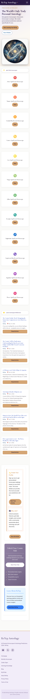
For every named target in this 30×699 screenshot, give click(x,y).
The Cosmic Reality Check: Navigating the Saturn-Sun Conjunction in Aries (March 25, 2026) (14, 320)
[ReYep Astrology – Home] (9, 2)
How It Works (7, 32)
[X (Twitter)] (8, 650)
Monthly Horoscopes (6, 659)
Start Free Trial (15, 565)
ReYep (4, 323)
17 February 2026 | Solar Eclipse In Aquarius (14, 370)
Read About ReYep (13, 607)
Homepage (4, 656)
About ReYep (4, 675)
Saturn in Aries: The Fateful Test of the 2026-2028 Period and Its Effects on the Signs (15, 416)
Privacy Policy (4, 679)
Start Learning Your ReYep (10, 27)
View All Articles (15, 536)
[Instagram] (12, 650)
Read (15, 85)
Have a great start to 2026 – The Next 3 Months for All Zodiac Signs (13, 439)
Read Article (15, 331)
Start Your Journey (13, 502)
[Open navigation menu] (27, 2)
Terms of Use (4, 682)
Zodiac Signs (4, 662)
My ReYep (3, 672)
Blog (2, 669)
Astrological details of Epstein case (12, 392)
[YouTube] (3, 650)
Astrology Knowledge (6, 665)
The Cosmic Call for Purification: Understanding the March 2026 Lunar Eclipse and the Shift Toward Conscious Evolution (13, 343)
